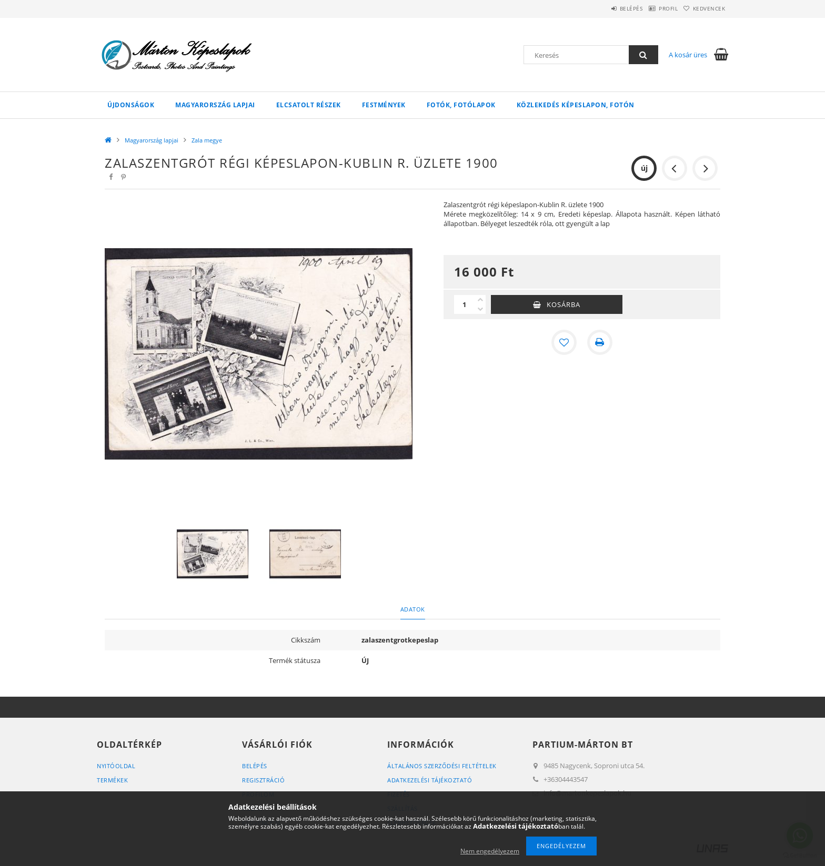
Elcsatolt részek (308, 104)
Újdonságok (130, 104)
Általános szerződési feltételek (442, 766)
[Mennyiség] (464, 304)
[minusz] (480, 309)
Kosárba (563, 304)
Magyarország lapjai (215, 104)
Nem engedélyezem (489, 851)
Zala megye (207, 140)
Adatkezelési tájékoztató (429, 780)
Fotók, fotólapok (461, 104)
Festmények (384, 104)
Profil (653, 8)
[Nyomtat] (599, 342)
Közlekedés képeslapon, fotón (576, 104)
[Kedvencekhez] (564, 342)
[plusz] (480, 299)
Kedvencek (704, 8)
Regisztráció (263, 780)
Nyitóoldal (116, 766)
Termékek (112, 780)
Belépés (606, 8)
